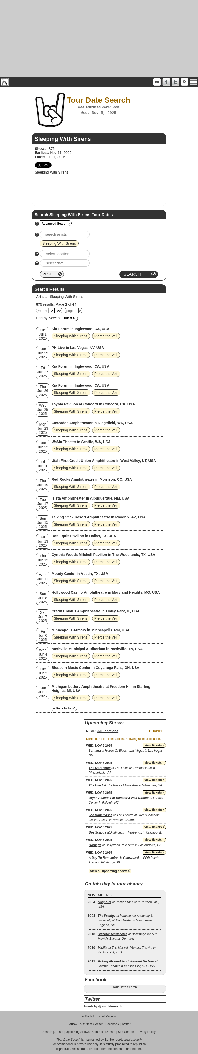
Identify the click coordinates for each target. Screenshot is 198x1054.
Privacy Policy (146, 1032)
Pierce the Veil (106, 336)
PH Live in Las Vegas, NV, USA (78, 348)
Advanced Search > (56, 223)
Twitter (125, 1024)
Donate (110, 1032)
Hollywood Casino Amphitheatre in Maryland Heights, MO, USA (106, 592)
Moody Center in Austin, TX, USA (80, 573)
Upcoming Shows (77, 1032)
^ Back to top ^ (64, 708)
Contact (97, 1032)
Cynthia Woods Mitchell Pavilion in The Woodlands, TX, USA (103, 555)
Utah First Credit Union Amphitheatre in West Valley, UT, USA (104, 461)
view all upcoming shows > (110, 871)
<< (39, 311)
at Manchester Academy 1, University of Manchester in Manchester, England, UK (125, 920)
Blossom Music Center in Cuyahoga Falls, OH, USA (95, 668)
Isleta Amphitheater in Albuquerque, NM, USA (90, 498)
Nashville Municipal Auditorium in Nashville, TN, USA (97, 649)
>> (59, 311)
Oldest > (69, 318)
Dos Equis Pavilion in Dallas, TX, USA (84, 536)
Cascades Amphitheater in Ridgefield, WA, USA (92, 423)
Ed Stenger (112, 1039)
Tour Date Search (125, 987)
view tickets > (154, 745)
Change (156, 731)
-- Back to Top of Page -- (99, 1016)
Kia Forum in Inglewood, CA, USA (80, 329)
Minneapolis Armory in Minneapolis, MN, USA (90, 630)
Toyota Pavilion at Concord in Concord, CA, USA (93, 404)
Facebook (112, 1024)
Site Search (126, 1032)
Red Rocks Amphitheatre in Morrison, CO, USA (92, 479)
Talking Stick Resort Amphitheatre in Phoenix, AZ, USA (99, 517)
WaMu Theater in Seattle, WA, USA (81, 442)
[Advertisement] (99, 39)
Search (47, 1032)
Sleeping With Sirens (66, 297)
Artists (58, 1032)
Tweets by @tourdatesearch (103, 1006)
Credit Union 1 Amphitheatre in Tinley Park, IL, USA (96, 611)
